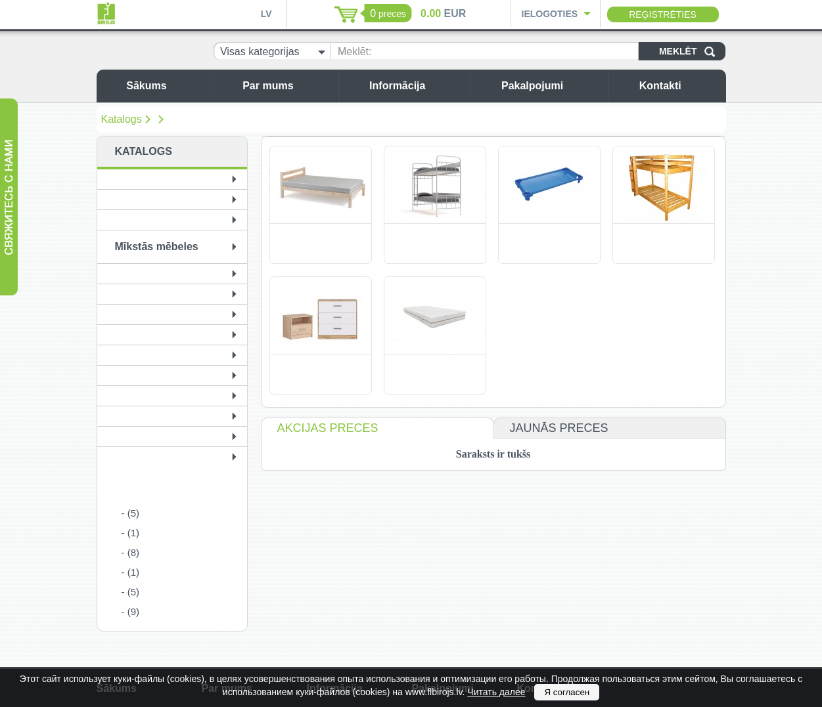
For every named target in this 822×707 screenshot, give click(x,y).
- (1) (131, 532)
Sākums (165, 85)
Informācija (416, 85)
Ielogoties (550, 14)
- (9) (131, 611)
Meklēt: (355, 51)
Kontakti (679, 85)
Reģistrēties (662, 14)
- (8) (131, 552)
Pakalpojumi (551, 85)
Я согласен (566, 692)
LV (266, 14)
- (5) (131, 513)
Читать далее (496, 692)
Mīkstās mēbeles (156, 246)
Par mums (286, 85)
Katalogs (121, 119)
